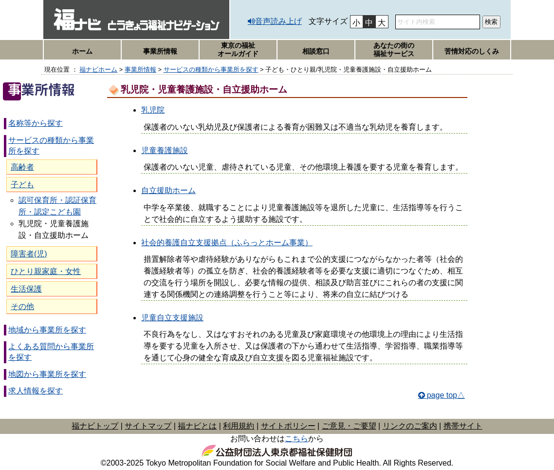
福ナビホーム (98, 69)
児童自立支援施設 (172, 317)
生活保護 (26, 289)
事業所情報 (160, 51)
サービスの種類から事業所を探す (211, 69)
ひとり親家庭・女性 (46, 271)
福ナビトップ (95, 426)
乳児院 (153, 110)
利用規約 (238, 426)
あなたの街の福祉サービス (393, 49)
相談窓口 (316, 51)
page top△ (446, 395)
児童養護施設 (164, 150)
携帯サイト (462, 426)
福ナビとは (197, 426)
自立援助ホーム (168, 190)
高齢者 (22, 167)
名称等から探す (35, 123)
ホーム (82, 51)
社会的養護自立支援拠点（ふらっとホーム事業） (227, 242)
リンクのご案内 (410, 426)
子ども (22, 184)
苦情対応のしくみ (471, 51)
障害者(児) (29, 254)
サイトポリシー (288, 426)
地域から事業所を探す (47, 330)
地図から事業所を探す (47, 374)
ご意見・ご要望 (349, 426)
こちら (296, 438)
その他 (22, 306)
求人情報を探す (35, 391)
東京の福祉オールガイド (238, 49)
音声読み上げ (278, 21)
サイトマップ (148, 426)
